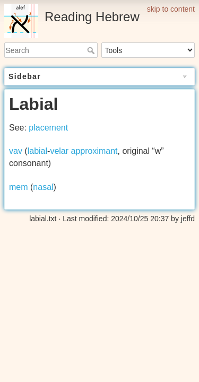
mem (18, 187)
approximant (94, 150)
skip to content (171, 9)
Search (92, 50)
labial (37, 150)
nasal (43, 187)
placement (48, 127)
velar (59, 150)
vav (15, 150)
